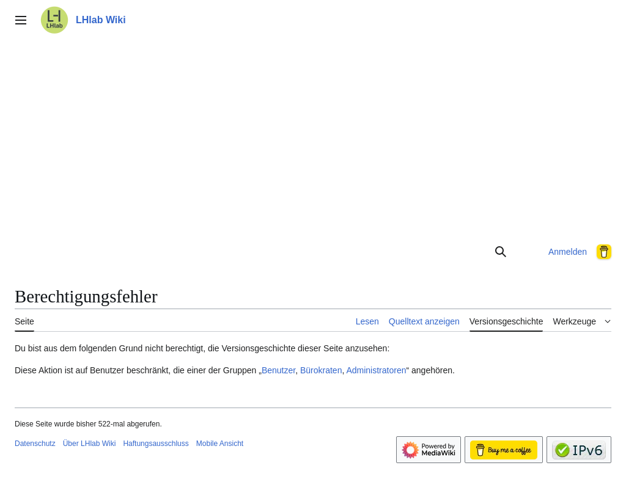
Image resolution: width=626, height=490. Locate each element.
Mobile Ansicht (219, 443)
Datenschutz (35, 443)
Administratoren (376, 370)
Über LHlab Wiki (89, 443)
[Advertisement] (313, 136)
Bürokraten (321, 370)
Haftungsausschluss (155, 443)
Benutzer (278, 370)
